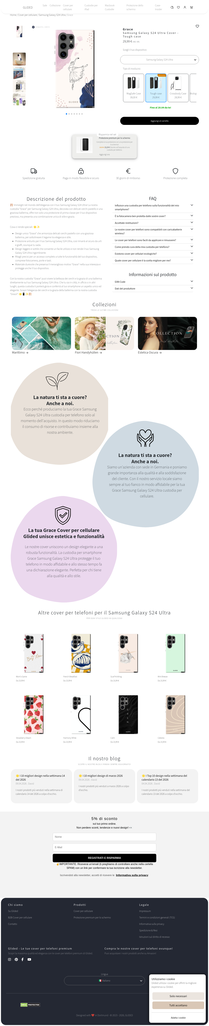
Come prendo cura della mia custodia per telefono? (142, 247)
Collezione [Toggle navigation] (55, 5)
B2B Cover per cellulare (20, 917)
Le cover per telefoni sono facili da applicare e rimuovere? (145, 240)
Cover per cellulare (68, 7)
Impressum (145, 911)
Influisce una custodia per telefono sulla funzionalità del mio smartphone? (147, 207)
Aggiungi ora (104, 154)
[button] (66, 114)
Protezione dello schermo (134, 7)
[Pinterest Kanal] (18, 959)
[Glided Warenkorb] (191, 8)
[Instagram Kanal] (11, 959)
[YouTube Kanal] (31, 959)
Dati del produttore (125, 288)
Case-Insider (158, 7)
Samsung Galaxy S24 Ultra (52, 15)
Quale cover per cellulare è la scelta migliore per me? (143, 260)
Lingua (104, 974)
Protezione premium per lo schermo (92, 917)
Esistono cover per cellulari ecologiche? (136, 253)
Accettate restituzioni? (126, 223)
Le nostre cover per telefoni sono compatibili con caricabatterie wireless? (148, 231)
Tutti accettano (178, 1005)
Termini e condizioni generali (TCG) (157, 917)
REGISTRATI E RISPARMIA (104, 858)
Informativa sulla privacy (132, 875)
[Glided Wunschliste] (172, 8)
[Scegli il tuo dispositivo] (159, 59)
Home (13, 15)
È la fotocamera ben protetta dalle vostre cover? (140, 216)
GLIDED (28, 7)
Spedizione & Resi (148, 930)
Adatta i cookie (178, 1017)
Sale (45, 5)
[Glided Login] (185, 8)
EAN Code (120, 281)
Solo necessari (178, 996)
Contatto (12, 924)
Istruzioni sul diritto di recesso (154, 937)
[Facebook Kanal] (24, 959)
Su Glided (13, 911)
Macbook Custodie (110, 7)
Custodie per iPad (91, 7)
